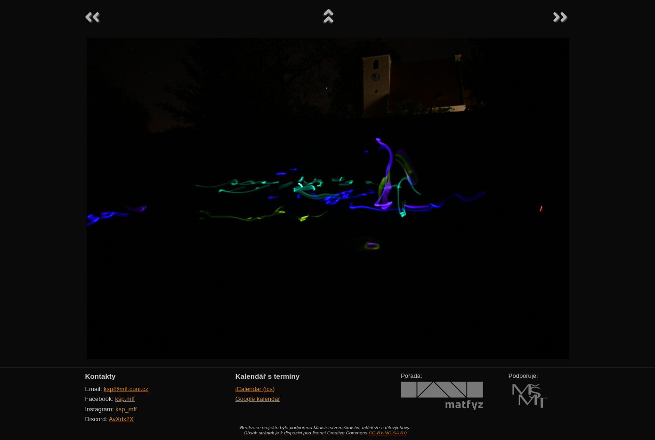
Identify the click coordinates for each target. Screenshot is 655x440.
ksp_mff (126, 409)
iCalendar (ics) (255, 388)
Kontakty (100, 376)
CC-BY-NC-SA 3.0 (388, 432)
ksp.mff (125, 398)
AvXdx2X (121, 419)
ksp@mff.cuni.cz (126, 388)
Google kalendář (257, 398)
